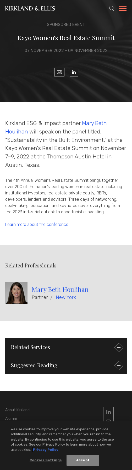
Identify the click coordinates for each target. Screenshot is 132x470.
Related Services (66, 347)
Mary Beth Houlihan (60, 289)
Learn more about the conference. (37, 224)
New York (66, 297)
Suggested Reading (66, 365)
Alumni (11, 418)
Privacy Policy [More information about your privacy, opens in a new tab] (45, 450)
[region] (66, 445)
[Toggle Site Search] (112, 8)
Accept (83, 460)
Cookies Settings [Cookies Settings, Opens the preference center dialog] (46, 460)
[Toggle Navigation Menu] (123, 9)
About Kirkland (17, 410)
